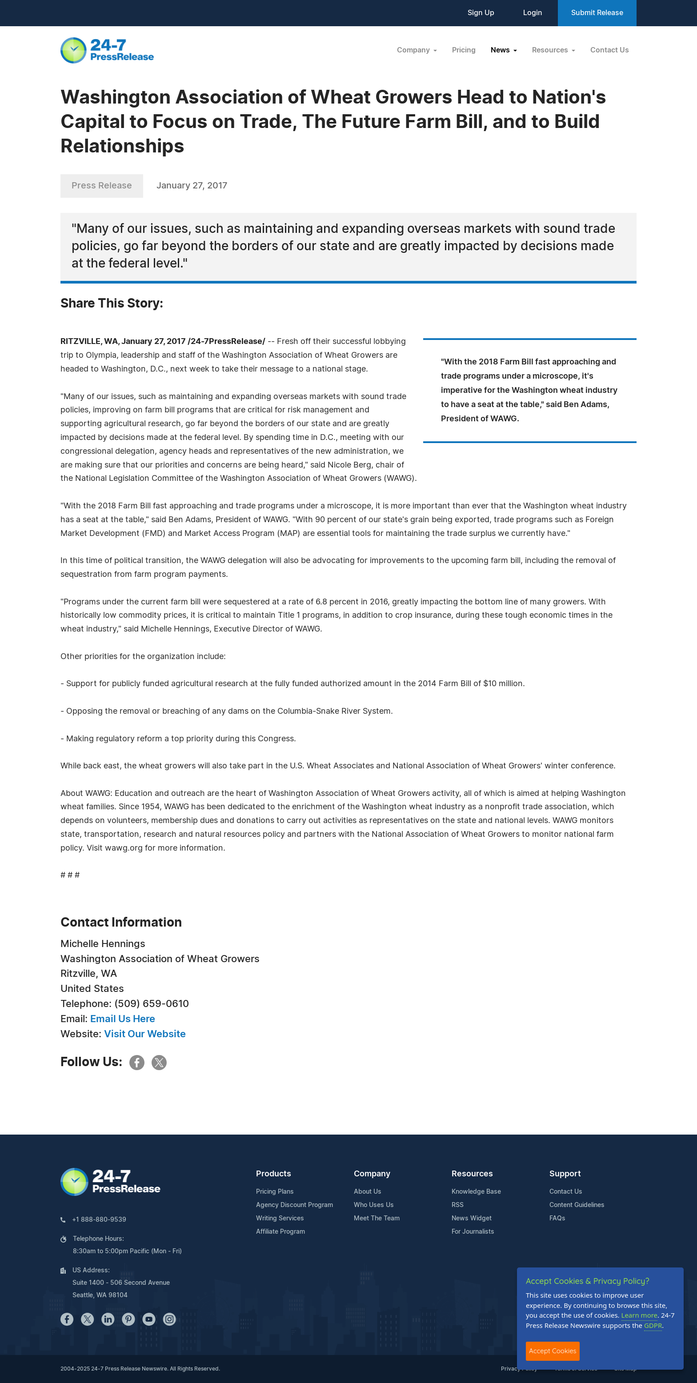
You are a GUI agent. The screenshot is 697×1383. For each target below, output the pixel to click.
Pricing (464, 50)
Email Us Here (122, 1019)
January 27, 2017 (192, 185)
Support (565, 1174)
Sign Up (481, 12)
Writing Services (280, 1218)
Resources (472, 1174)
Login (532, 12)
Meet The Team (377, 1218)
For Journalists (473, 1232)
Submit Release (597, 12)
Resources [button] (551, 50)
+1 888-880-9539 (99, 1220)
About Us (367, 1192)
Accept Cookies (553, 1351)
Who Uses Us (374, 1205)
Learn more (639, 1315)
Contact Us (609, 50)
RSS (458, 1205)
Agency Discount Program (294, 1205)
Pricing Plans (275, 1192)
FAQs (557, 1218)
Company (372, 1174)
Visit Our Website (145, 1034)
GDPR (653, 1325)
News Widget (472, 1218)
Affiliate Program (280, 1232)
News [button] (501, 50)
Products (273, 1174)
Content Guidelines (577, 1205)
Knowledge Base (476, 1192)
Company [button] (414, 50)
